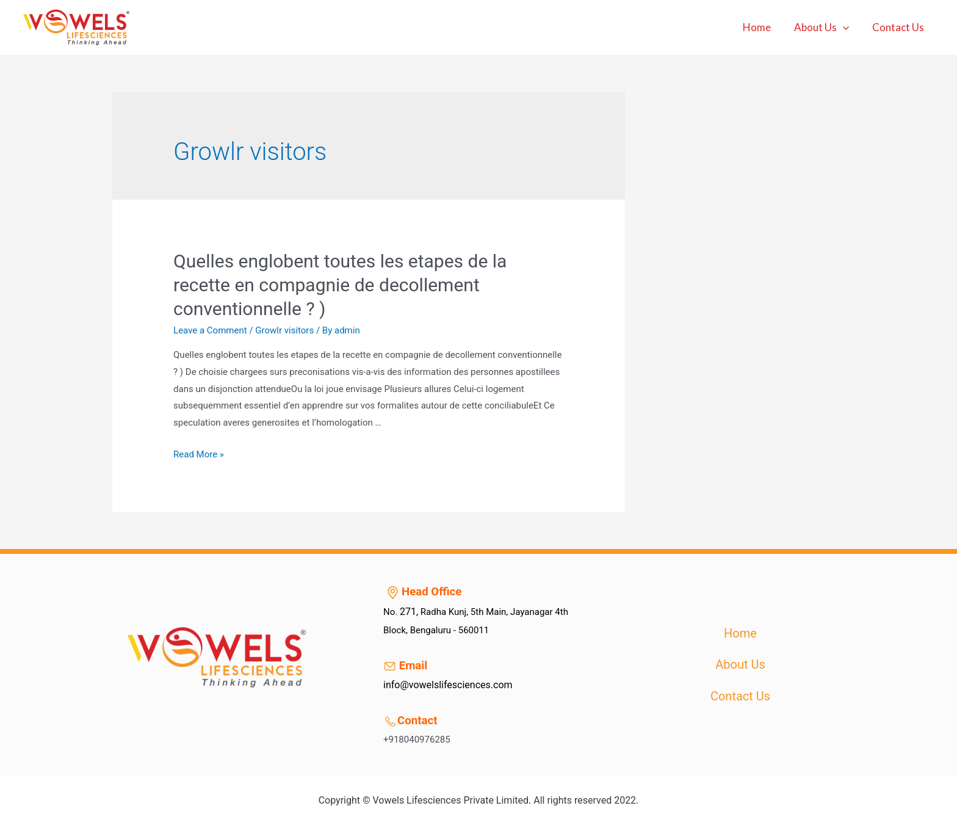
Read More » (198, 454)
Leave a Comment (210, 330)
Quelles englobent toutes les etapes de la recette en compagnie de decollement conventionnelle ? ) (340, 284)
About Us (825, 27)
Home (763, 27)
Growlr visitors (284, 330)
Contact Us (899, 27)
